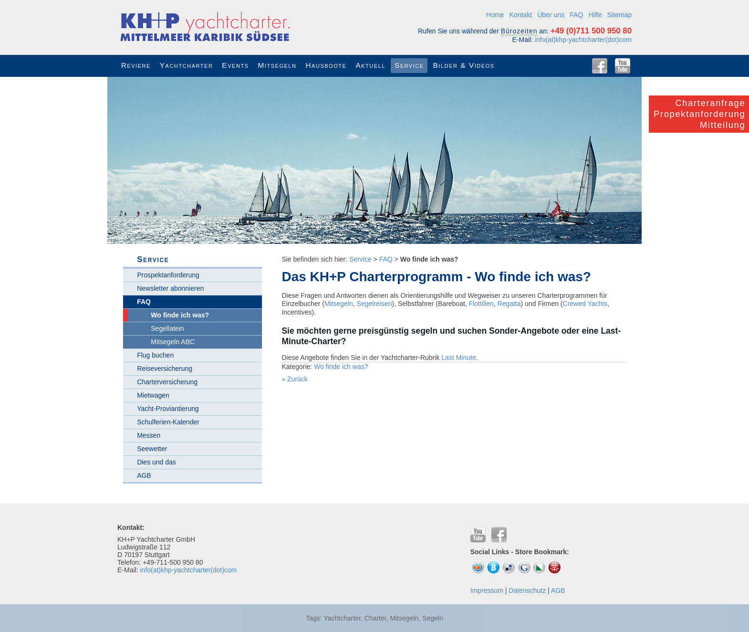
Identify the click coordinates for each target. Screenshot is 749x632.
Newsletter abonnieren (170, 288)
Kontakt (521, 15)
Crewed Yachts (585, 303)
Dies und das (156, 462)
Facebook (599, 66)
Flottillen (481, 303)
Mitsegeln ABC (173, 342)
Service (360, 259)
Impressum (486, 590)
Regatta (509, 303)
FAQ (576, 15)
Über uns (550, 15)
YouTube (622, 66)
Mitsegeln (338, 303)
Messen (148, 435)
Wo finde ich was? (341, 366)
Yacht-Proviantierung (168, 408)
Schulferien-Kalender (168, 422)
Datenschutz (527, 590)
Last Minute (458, 357)
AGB (144, 475)
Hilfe (595, 15)
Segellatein (167, 328)
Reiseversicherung (164, 368)
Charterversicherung (167, 382)
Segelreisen (374, 303)
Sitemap (619, 15)
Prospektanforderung (168, 275)
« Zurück (294, 379)
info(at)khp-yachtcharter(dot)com (583, 39)
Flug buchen (155, 355)
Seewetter (152, 449)
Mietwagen (153, 395)
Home (495, 15)
